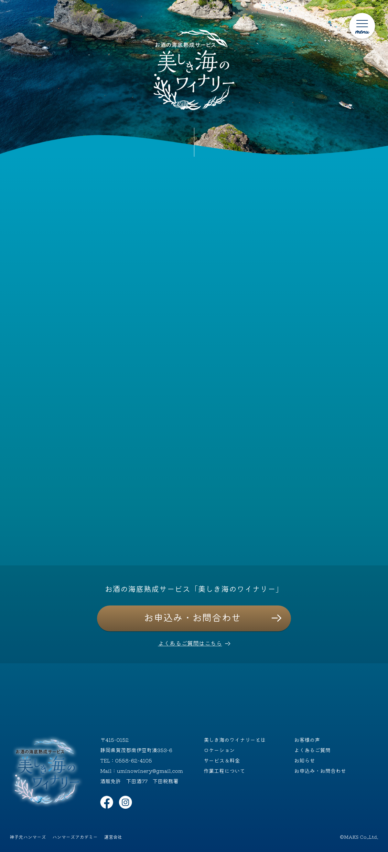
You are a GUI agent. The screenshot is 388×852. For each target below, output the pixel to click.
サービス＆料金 (222, 760)
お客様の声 (307, 739)
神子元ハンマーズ (28, 837)
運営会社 (113, 837)
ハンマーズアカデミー (75, 837)
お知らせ (304, 760)
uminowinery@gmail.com (150, 770)
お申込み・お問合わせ (192, 617)
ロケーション (219, 750)
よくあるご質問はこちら (190, 643)
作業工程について (224, 770)
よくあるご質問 (312, 750)
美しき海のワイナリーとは (235, 739)
